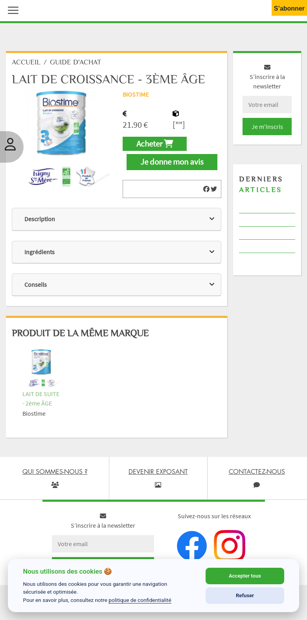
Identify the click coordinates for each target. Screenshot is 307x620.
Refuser (245, 595)
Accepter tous (245, 576)
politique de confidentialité (139, 600)
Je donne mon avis (172, 162)
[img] (206, 189)
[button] (11, 9)
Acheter (154, 144)
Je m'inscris (267, 126)
